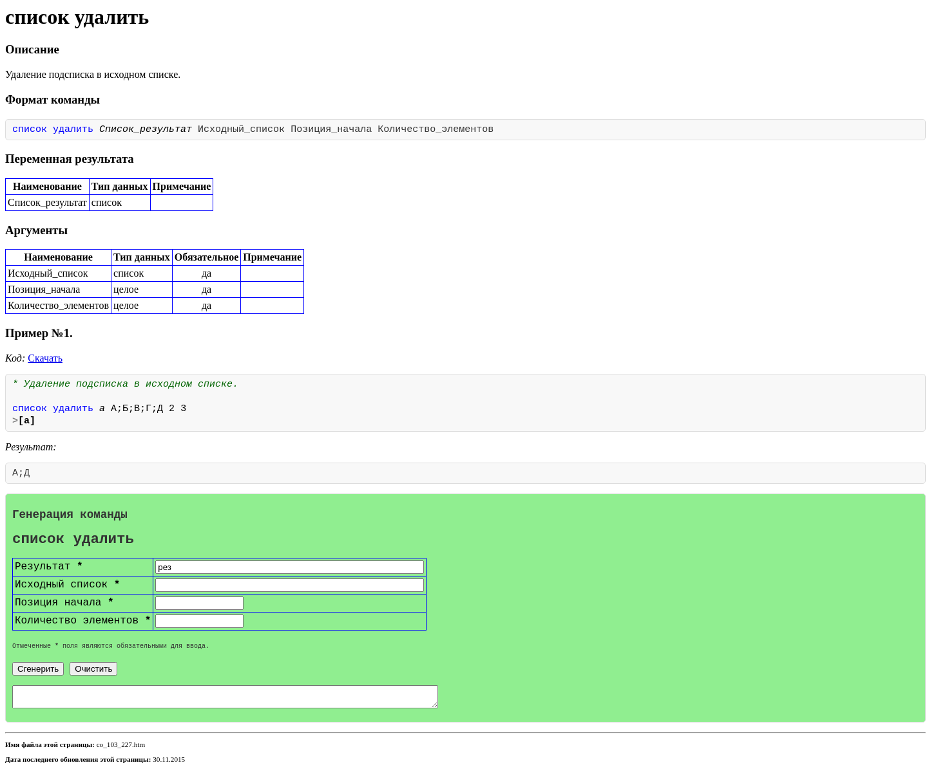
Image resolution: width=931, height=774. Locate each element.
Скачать (45, 358)
